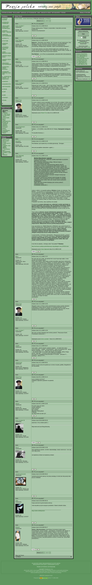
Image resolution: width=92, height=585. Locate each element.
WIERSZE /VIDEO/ (5, 44)
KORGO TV (6, 38)
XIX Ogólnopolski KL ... (82, 62)
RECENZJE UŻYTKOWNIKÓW (6, 64)
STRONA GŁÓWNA (7, 12)
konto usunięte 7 (19, 26)
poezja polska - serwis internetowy (24, 18)
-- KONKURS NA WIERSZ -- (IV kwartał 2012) (6, 78)
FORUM (63, 12)
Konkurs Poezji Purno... (82, 53)
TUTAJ (88, 47)
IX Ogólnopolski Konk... (82, 60)
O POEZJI (47, 18)
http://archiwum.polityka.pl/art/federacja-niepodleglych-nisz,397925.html (50, 246)
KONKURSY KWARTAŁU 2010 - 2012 (6, 73)
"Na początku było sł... (5, 118)
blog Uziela (34, 510)
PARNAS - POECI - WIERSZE (6, 31)
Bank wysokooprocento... (6, 120)
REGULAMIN (16, 12)
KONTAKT (5, 97)
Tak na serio (6, 141)
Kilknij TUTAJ (81, 42)
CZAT (4, 91)
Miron (16, 256)
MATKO (5, 148)
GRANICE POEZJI (5, 132)
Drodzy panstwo (80, 57)
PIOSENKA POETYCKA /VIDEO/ (5, 48)
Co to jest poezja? (5, 127)
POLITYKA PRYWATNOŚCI (6, 28)
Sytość (4, 142)
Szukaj (4, 100)
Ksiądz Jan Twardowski (5, 123)
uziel (16, 500)
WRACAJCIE (6, 139)
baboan (17, 403)
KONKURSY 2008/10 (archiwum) (5, 68)
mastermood (18, 362)
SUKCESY (5, 81)
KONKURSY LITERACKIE (5, 23)
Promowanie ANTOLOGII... (83, 58)
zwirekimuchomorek (20, 474)
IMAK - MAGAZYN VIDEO (44, 12)
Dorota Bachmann (20, 126)
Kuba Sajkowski (19, 40)
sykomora (18, 61)
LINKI (4, 95)
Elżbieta (17, 527)
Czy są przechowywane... (6, 130)
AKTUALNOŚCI (56, 12)
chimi (89, 79)
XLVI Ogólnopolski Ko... (82, 56)
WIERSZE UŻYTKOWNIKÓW (28, 12)
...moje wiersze (6, 114)
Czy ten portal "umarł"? (6, 116)
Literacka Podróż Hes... (82, 59)
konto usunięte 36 (20, 420)
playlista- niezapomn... (5, 125)
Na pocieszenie (6, 151)
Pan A (17, 447)
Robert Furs (18, 100)
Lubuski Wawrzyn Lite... (82, 64)
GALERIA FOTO (7, 84)
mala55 (17, 345)
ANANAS (5, 155)
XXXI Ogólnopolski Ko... (82, 55)
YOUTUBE (5, 40)
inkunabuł (17, 141)
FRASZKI (5, 113)
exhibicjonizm (41, 510)
